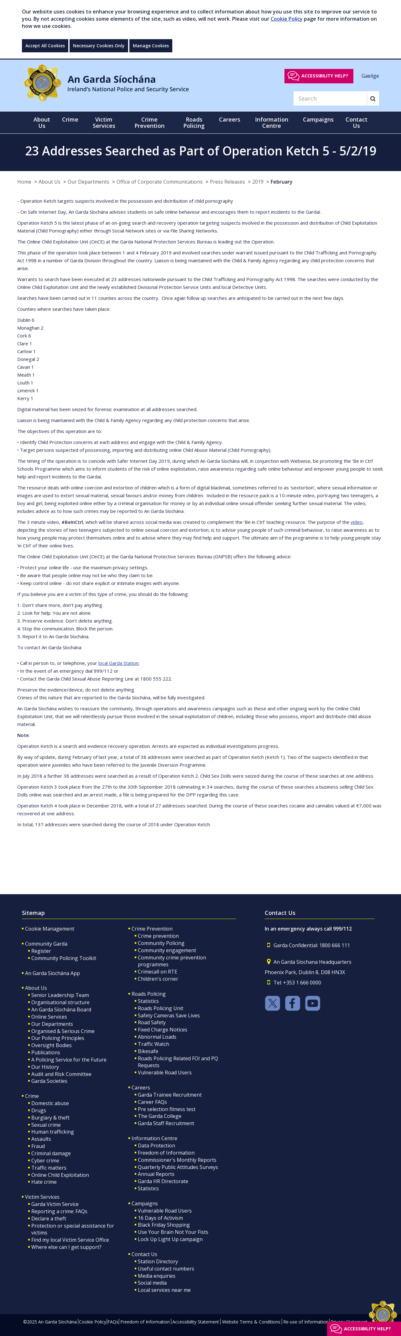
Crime (32, 1096)
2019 (257, 181)
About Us (49, 181)
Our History (45, 1066)
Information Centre (154, 1138)
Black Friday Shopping (164, 1224)
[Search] (330, 98)
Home (24, 181)
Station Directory (158, 1261)
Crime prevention (158, 935)
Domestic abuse (50, 1103)
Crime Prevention (152, 928)
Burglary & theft (50, 1117)
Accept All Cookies (45, 46)
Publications (45, 1052)
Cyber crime (45, 1160)
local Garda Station (118, 663)
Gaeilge (370, 75)
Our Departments (88, 181)
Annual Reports (156, 1174)
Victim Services (42, 1196)
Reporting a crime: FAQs (59, 1211)
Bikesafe (148, 1051)
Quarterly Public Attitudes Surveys (178, 1167)
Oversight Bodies (51, 1045)
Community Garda (46, 943)
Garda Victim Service (55, 1204)
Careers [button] (229, 119)
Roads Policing (149, 993)
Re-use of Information (305, 1322)
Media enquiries (156, 1275)
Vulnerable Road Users (165, 1072)
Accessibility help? (324, 76)
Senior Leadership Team (60, 995)
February (282, 181)
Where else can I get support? (66, 1247)
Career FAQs (152, 1102)
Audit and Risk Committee (61, 1074)
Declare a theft (48, 1218)
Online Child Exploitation (60, 1175)
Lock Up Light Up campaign (170, 1239)
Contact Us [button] (356, 122)
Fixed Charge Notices (162, 1029)
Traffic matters (48, 1167)
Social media (152, 1282)
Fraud (38, 1146)
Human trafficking (52, 1131)
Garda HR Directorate (163, 1181)
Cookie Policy (287, 18)
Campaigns (145, 1203)
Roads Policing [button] (194, 122)
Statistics (148, 1001)
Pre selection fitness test (166, 1109)
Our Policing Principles (57, 1038)
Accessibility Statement (195, 1322)
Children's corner (158, 978)
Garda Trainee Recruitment (170, 1094)
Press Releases (227, 181)
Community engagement (167, 950)
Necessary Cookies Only (99, 46)
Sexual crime (46, 1124)
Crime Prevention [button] (149, 122)
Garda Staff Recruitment (166, 1123)
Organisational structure (60, 1002)
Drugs (38, 1110)
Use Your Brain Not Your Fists (173, 1232)
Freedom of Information (166, 1152)
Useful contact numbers (166, 1268)
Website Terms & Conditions (251, 1322)
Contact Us (144, 1254)
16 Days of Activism (160, 1217)
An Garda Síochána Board (61, 1009)
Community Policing (161, 943)
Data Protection (156, 1145)
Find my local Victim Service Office (70, 1239)
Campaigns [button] (318, 119)
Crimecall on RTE (157, 971)
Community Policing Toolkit (63, 958)
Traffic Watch (153, 1044)
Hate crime (44, 1181)
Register (41, 950)
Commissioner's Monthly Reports (177, 1159)
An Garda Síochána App (52, 973)
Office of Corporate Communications (160, 181)
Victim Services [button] (104, 122)
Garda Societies (49, 1081)
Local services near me (164, 1289)
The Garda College (159, 1116)
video (356, 522)
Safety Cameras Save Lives (169, 1015)
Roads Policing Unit (160, 1008)
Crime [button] (70, 119)
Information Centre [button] (271, 122)
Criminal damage (51, 1153)
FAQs (112, 1322)
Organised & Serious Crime (63, 1031)
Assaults (41, 1138)
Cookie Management (49, 928)
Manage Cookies (151, 46)
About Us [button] (42, 122)
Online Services (49, 1016)
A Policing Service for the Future (69, 1059)
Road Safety (152, 1022)
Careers (141, 1087)
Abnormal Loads (157, 1036)
